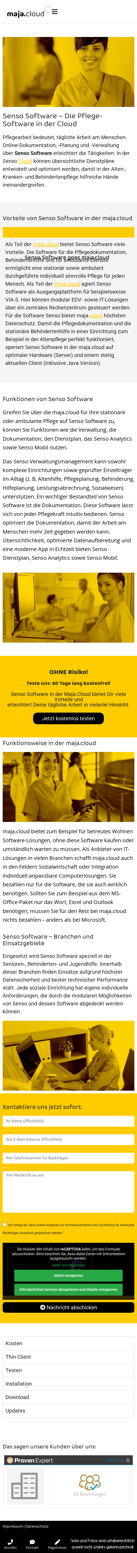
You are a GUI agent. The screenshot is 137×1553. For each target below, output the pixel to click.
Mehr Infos (118, 1459)
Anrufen (10, 1545)
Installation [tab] (19, 1384)
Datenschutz (37, 1526)
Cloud (25, 161)
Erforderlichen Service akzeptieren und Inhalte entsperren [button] (68, 1289)
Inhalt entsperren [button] (68, 1275)
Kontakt (32, 1545)
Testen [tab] (14, 1370)
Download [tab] (17, 1397)
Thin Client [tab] (18, 1357)
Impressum (13, 1526)
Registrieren (57, 1545)
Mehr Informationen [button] (68, 1265)
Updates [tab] (15, 1411)
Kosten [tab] (14, 1343)
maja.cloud (46, 244)
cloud (96, 315)
